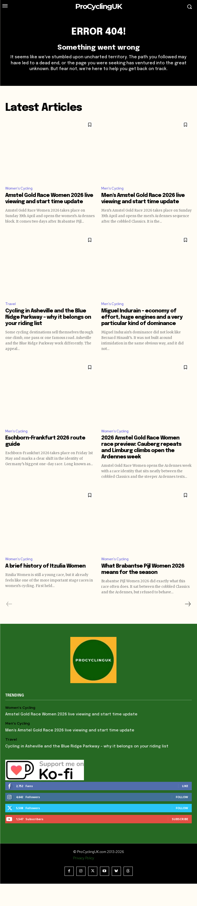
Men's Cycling (112, 188)
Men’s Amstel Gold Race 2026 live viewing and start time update (69, 730)
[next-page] (187, 604)
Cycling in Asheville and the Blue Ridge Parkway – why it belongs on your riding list (48, 317)
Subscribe (180, 819)
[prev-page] (9, 604)
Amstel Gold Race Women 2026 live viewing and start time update (71, 714)
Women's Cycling (19, 188)
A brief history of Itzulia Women (45, 566)
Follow (182, 797)
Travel (10, 304)
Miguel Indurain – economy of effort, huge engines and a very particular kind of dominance (142, 317)
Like (185, 786)
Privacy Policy (83, 858)
